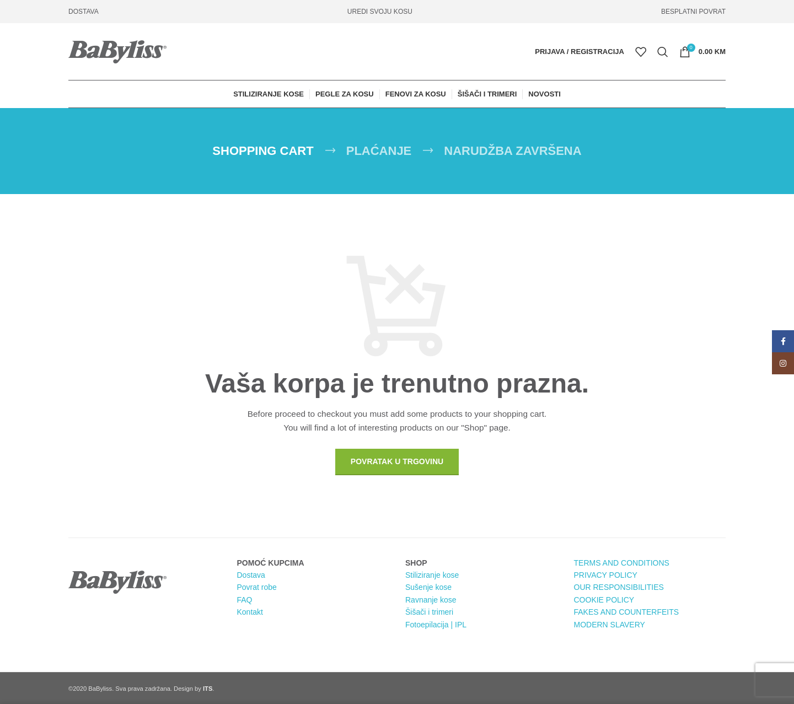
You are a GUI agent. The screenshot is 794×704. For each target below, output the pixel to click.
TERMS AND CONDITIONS (621, 562)
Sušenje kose (428, 587)
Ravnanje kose (431, 599)
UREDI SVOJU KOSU (379, 11)
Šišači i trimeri (429, 612)
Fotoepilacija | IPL (435, 624)
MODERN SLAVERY (609, 624)
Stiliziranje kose (432, 575)
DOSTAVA (83, 11)
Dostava (251, 575)
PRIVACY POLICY (605, 575)
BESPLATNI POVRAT (693, 11)
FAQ (245, 599)
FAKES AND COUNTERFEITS (626, 612)
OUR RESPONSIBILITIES (619, 587)
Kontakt (250, 612)
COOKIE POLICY (604, 599)
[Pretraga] (663, 52)
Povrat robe (257, 587)
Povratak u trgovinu (397, 461)
